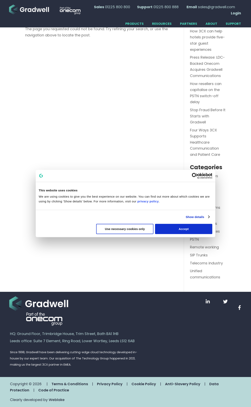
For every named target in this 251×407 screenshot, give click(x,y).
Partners (188, 24)
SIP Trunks (199, 255)
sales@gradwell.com (216, 6)
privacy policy (148, 201)
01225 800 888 (166, 6)
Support (233, 24)
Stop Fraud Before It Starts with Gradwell (207, 116)
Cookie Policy (143, 383)
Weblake (56, 399)
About (211, 24)
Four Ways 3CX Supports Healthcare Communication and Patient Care (205, 142)
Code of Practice (53, 390)
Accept (184, 229)
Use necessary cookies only (125, 229)
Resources (162, 24)
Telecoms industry (206, 263)
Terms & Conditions (69, 383)
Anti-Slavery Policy (182, 383)
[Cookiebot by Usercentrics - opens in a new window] (194, 176)
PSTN (194, 239)
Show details (195, 217)
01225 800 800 (117, 6)
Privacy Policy (110, 383)
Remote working (204, 247)
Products (134, 24)
